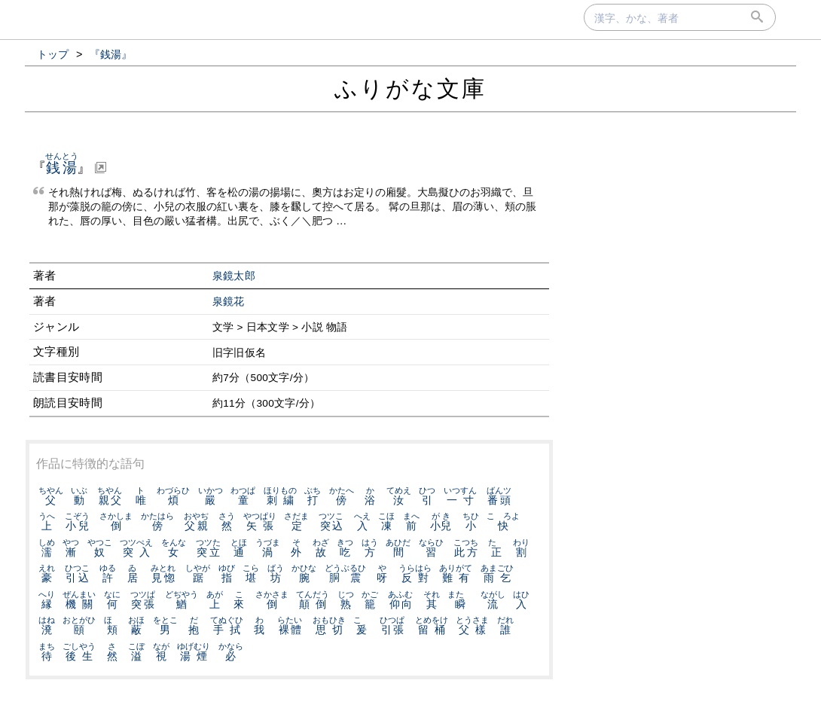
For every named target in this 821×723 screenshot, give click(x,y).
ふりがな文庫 (410, 88)
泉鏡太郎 (233, 276)
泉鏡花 (228, 301)
